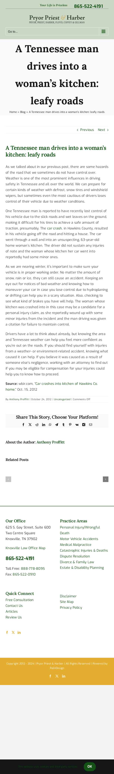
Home (13, 112)
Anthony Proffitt (19, 399)
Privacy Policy (71, 607)
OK (89, 766)
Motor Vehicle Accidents (79, 539)
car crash (54, 228)
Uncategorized (62, 399)
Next (101, 130)
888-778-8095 (33, 568)
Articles (12, 611)
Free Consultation (20, 600)
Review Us (14, 617)
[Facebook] (7, 632)
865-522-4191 (20, 558)
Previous (87, 130)
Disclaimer (68, 596)
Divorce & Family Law (77, 562)
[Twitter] (13, 632)
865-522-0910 (24, 574)
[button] (8, 479)
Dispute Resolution (75, 556)
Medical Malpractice (75, 544)
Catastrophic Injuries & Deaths (84, 550)
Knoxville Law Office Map (25, 548)
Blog (23, 112)
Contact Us (14, 605)
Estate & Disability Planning (82, 567)
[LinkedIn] (19, 632)
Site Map (67, 602)
